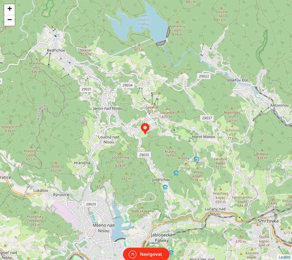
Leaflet (284, 251)
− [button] (9, 20)
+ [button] (9, 9)
